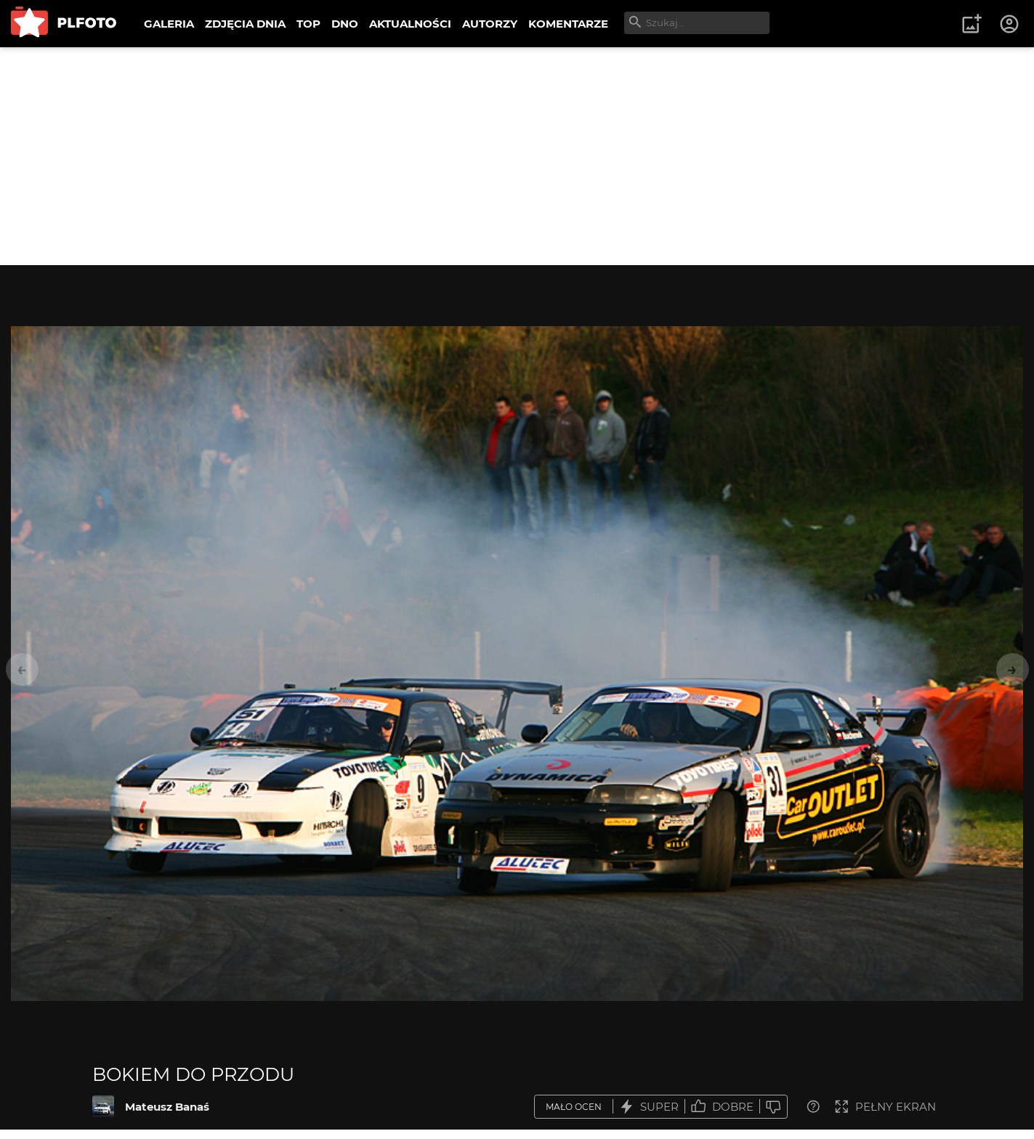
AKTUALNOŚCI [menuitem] (410, 24)
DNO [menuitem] (344, 24)
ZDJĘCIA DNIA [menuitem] (245, 24)
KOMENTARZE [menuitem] (568, 24)
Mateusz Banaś (167, 1107)
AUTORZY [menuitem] (489, 24)
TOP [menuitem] (308, 24)
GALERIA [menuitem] (169, 24)
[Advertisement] (517, 156)
